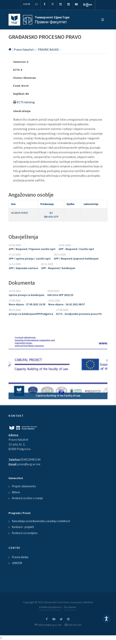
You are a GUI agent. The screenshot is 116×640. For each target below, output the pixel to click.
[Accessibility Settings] (106, 618)
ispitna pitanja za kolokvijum (26, 295)
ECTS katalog (26, 102)
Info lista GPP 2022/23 (60, 295)
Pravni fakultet (24, 50)
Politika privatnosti (50, 607)
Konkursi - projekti (23, 527)
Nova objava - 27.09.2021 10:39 (27, 304)
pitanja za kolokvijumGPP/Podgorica (31, 314)
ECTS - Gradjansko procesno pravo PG (79, 314)
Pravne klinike (20, 557)
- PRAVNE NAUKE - (48, 50)
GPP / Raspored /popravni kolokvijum (76, 259)
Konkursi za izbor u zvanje (27, 498)
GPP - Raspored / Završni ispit (76, 249)
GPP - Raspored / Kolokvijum (58, 268)
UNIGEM (17, 563)
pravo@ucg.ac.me (28, 464)
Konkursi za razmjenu (24, 533)
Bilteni (16, 492)
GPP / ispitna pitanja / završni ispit (30, 259)
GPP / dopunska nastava (23, 268)
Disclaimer (70, 607)
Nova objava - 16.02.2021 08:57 (66, 304)
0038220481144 (30, 459)
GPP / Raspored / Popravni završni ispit (32, 249)
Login (26, 4)
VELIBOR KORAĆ (19, 213)
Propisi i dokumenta (24, 486)
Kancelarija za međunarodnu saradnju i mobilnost (41, 521)
